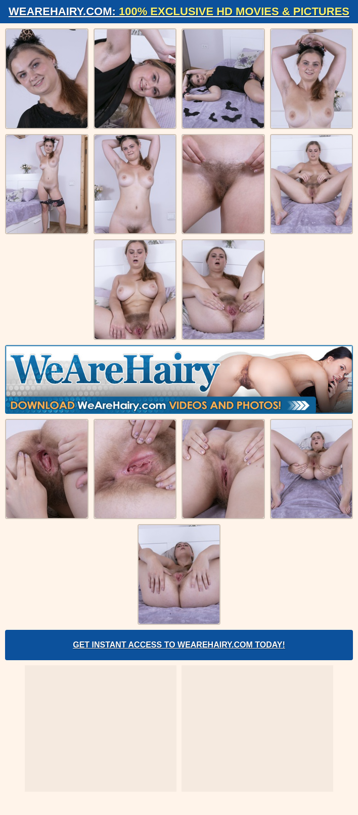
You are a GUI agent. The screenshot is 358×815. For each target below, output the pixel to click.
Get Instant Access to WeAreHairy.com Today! (179, 644)
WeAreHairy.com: (179, 11)
